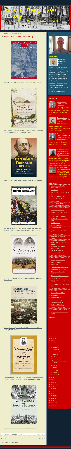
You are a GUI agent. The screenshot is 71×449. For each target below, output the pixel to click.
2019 (52, 382)
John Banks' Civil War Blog (58, 253)
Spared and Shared (56, 295)
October (55, 349)
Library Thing (54, 264)
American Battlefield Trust (58, 196)
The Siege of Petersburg (57, 305)
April (54, 367)
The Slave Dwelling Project (58, 307)
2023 (52, 340)
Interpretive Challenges (57, 250)
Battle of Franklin (55, 201)
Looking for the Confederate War (59, 267)
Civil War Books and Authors (58, 216)
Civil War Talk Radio (56, 225)
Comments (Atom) (13, 442)
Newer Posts (4, 439)
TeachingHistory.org (56, 297)
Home (23, 439)
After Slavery (54, 190)
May (54, 365)
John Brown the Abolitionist (58, 255)
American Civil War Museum (58, 199)
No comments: (40, 434)
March (54, 370)
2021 (52, 377)
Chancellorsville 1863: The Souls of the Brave (16, 82)
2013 (52, 396)
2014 (52, 393)
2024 (52, 338)
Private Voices (54, 290)
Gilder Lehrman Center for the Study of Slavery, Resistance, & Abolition (59, 242)
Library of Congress (56, 262)
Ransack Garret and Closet (58, 293)
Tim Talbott (63, 59)
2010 (52, 402)
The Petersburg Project (57, 300)
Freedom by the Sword (57, 234)
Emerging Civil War (56, 227)
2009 (52, 405)
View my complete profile (58, 91)
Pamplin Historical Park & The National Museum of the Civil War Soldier (60, 280)
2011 (52, 400)
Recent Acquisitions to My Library (18, 37)
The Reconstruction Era (57, 302)
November (56, 347)
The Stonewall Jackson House (59, 309)
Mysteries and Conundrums (58, 269)
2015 (52, 391)
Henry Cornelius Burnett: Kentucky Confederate (62, 103)
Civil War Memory (55, 223)
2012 (52, 398)
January (55, 374)
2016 (52, 389)
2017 (52, 386)
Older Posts (42, 439)
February (55, 372)
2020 (52, 379)
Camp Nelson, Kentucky (57, 210)
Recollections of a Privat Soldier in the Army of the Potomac (20, 428)
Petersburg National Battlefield (59, 288)
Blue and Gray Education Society (60, 207)
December (56, 345)
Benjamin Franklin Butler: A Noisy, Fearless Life (17, 180)
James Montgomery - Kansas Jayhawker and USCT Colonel (63, 119)
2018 (52, 384)
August (55, 354)
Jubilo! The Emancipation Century (60, 257)
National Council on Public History (60, 276)
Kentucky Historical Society (58, 260)
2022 (52, 343)
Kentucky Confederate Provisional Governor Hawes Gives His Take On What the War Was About (63, 153)
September (56, 352)
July (54, 356)
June (54, 359)
